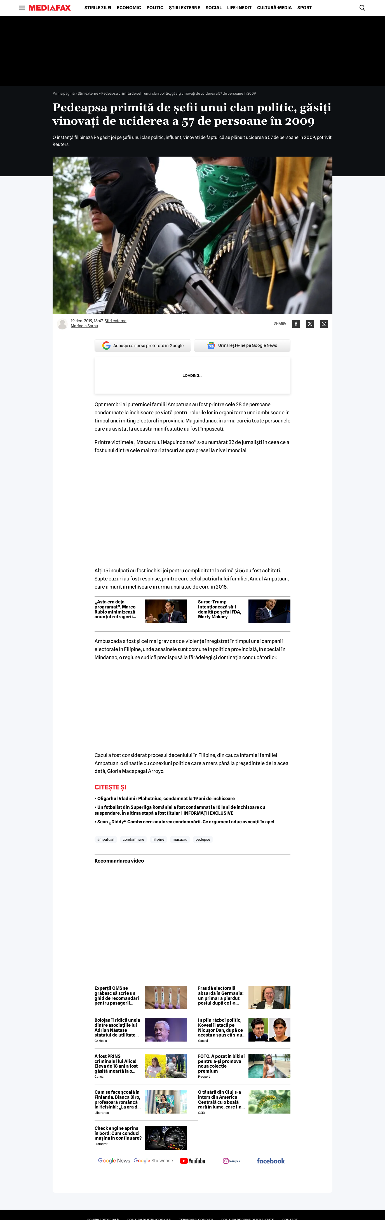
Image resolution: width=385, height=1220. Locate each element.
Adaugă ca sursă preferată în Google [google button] (143, 345)
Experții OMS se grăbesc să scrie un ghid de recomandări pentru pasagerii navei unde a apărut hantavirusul (117, 995)
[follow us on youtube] (192, 1161)
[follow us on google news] (114, 1161)
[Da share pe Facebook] (296, 324)
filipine (158, 839)
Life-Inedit (239, 8)
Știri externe (184, 8)
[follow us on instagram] (231, 1161)
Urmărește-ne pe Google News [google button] (242, 345)
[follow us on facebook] (270, 1161)
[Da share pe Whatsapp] (324, 324)
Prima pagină (64, 93)
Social (214, 8)
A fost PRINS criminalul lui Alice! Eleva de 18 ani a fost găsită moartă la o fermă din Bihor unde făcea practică (117, 1063)
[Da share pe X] (310, 324)
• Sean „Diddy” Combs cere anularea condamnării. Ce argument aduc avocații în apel (184, 821)
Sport (304, 8)
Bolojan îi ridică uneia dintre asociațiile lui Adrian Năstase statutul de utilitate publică (117, 1027)
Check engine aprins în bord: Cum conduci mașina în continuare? (118, 1133)
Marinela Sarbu (84, 326)
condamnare (133, 839)
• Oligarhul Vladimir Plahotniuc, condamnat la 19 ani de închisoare (165, 798)
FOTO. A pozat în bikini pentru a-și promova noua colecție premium (221, 1063)
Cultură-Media (274, 8)
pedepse (203, 839)
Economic (129, 8)
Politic (155, 8)
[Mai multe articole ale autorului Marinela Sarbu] (62, 323)
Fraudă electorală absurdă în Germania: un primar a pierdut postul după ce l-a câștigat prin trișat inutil (220, 995)
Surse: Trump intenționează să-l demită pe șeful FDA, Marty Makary (219, 609)
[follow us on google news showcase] (153, 1161)
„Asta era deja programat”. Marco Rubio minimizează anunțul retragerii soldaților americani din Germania (116, 609)
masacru (180, 839)
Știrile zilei (97, 8)
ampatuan (105, 839)
